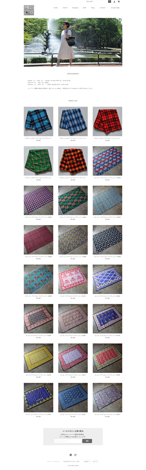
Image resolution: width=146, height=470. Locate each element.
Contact (102, 8)
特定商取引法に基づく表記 (72, 461)
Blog (93, 8)
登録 (87, 441)
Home (56, 8)
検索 (109, 1)
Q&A (84, 8)
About (65, 8)
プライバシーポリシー (53, 461)
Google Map (115, 8)
